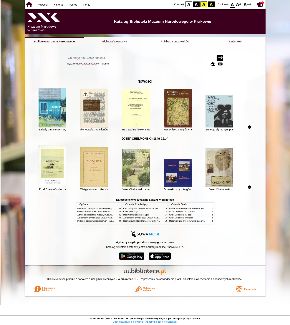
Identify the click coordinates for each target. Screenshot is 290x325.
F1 (239, 4)
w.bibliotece (127, 279)
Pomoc (73, 4)
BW (196, 4)
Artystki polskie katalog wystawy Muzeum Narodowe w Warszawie (104, 215)
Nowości (42, 4)
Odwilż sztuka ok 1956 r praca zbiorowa (93, 212)
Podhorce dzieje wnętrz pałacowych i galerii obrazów (99, 221)
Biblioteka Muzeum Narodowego (54, 41)
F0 (232, 4)
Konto (86, 4)
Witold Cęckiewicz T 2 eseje (181, 215)
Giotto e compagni (131, 212)
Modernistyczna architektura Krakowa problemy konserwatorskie (196, 221)
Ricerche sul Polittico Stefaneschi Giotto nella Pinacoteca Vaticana (150, 221)
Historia (58, 4)
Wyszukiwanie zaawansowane (83, 63)
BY (211, 4)
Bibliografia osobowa (114, 41)
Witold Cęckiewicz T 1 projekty (182, 212)
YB (204, 4)
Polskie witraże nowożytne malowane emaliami (188, 209)
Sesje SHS (235, 41)
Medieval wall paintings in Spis (136, 215)
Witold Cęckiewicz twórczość (181, 218)
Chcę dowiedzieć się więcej (128, 321)
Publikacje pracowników (175, 41)
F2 (247, 4)
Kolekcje (104, 63)
